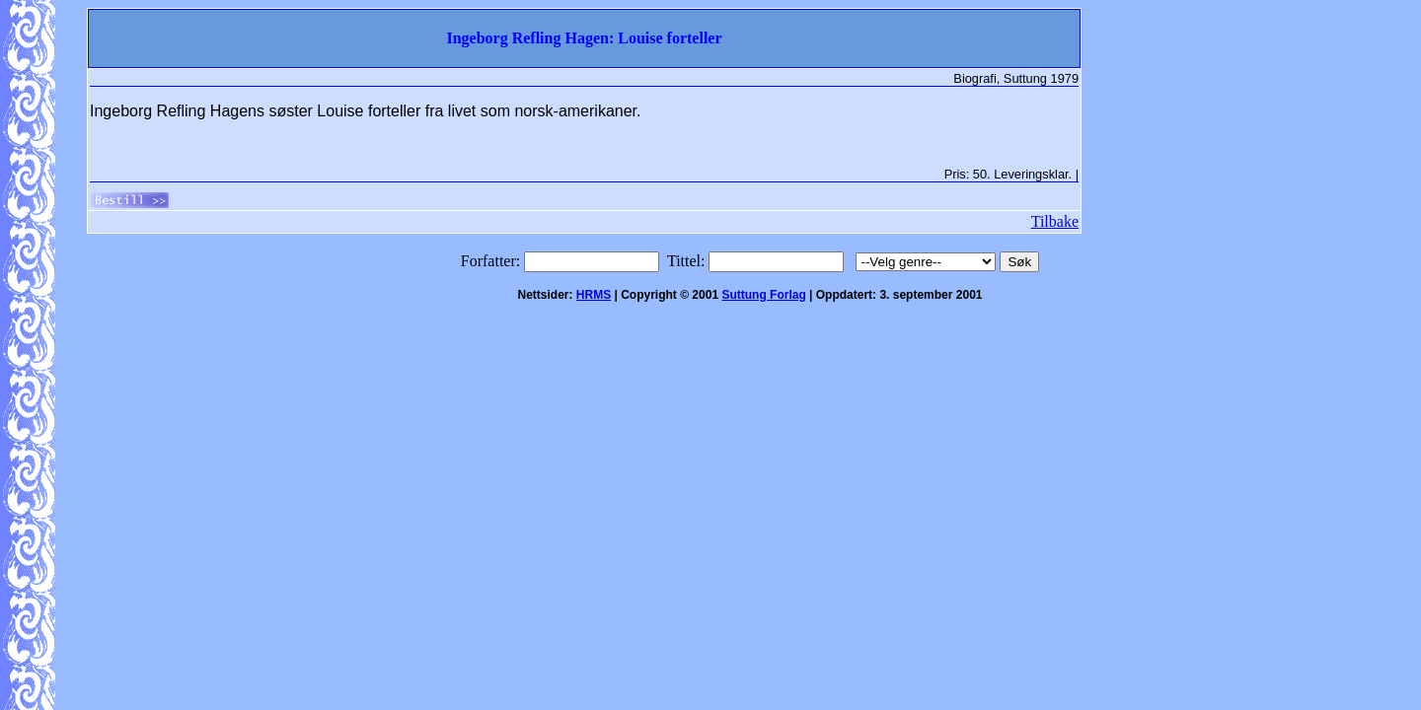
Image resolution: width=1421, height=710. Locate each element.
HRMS (593, 295)
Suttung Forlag (763, 295)
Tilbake (1055, 221)
